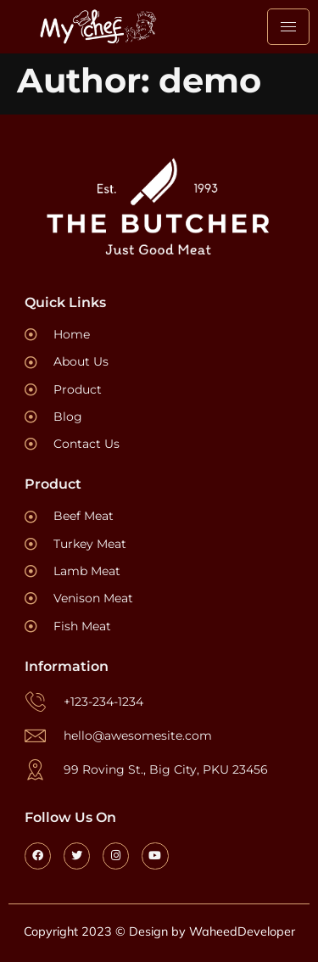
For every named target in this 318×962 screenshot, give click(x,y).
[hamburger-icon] (288, 26)
